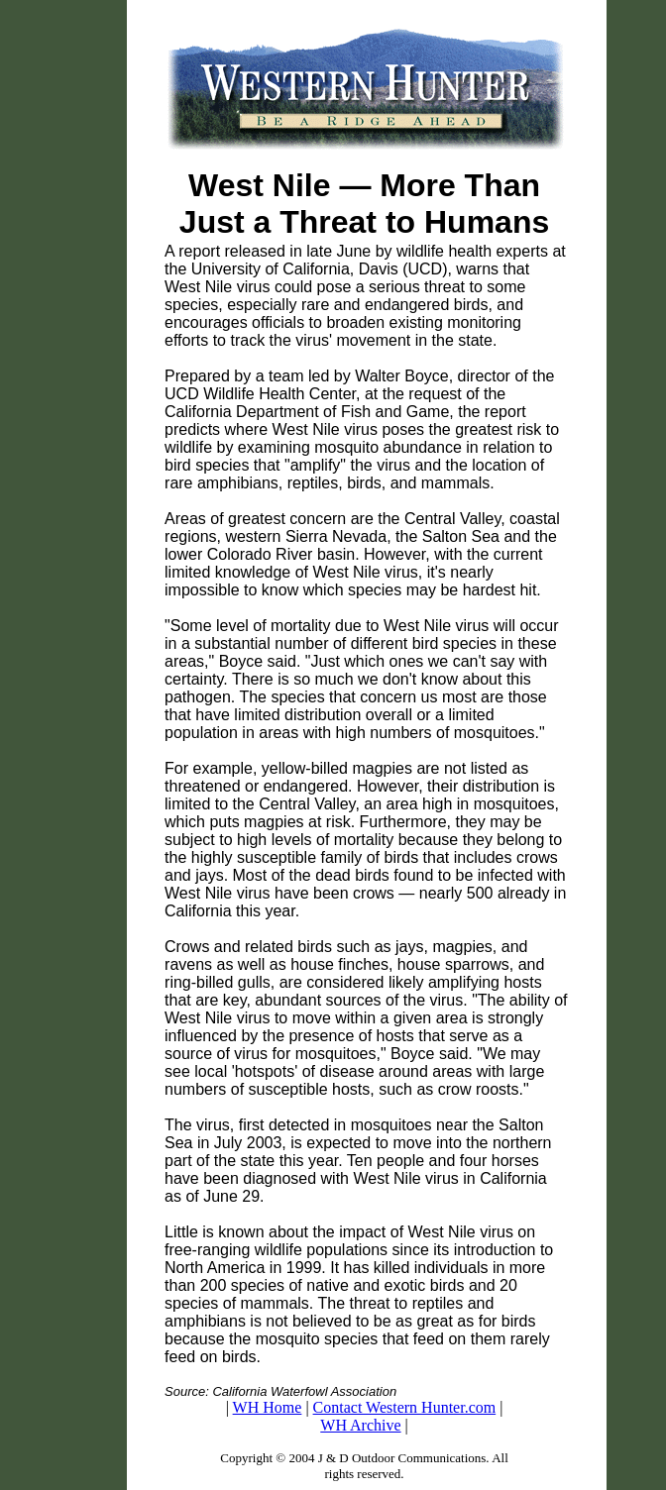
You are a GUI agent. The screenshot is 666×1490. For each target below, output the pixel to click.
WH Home (267, 1407)
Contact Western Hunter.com (405, 1407)
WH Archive (360, 1425)
